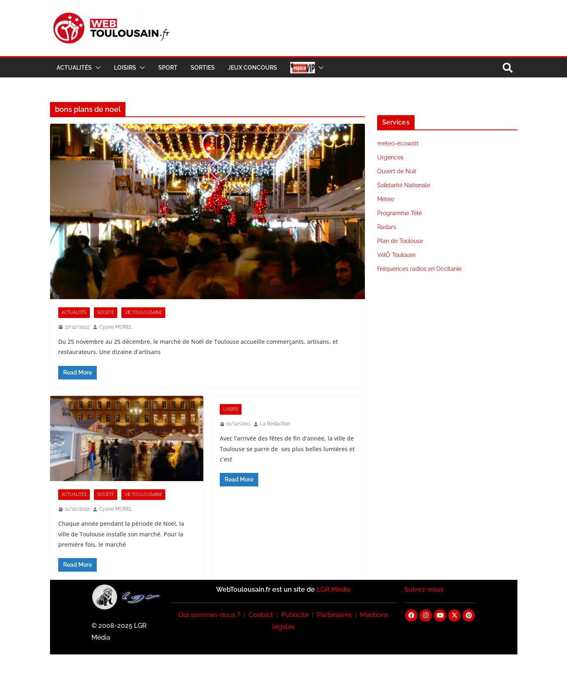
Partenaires (334, 615)
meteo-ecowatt (398, 143)
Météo (385, 199)
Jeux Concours (252, 67)
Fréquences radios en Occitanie (419, 269)
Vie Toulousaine (143, 312)
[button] (96, 67)
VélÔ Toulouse (396, 255)
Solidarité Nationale (403, 185)
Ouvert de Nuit (397, 171)
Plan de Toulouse (400, 241)
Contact (260, 615)
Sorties (203, 67)
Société (105, 312)
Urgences (390, 157)
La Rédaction (275, 424)
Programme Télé (399, 213)
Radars (386, 227)
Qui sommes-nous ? (209, 615)
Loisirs (125, 67)
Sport (168, 67)
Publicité (295, 615)
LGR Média (334, 589)
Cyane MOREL (115, 327)
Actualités (74, 67)
